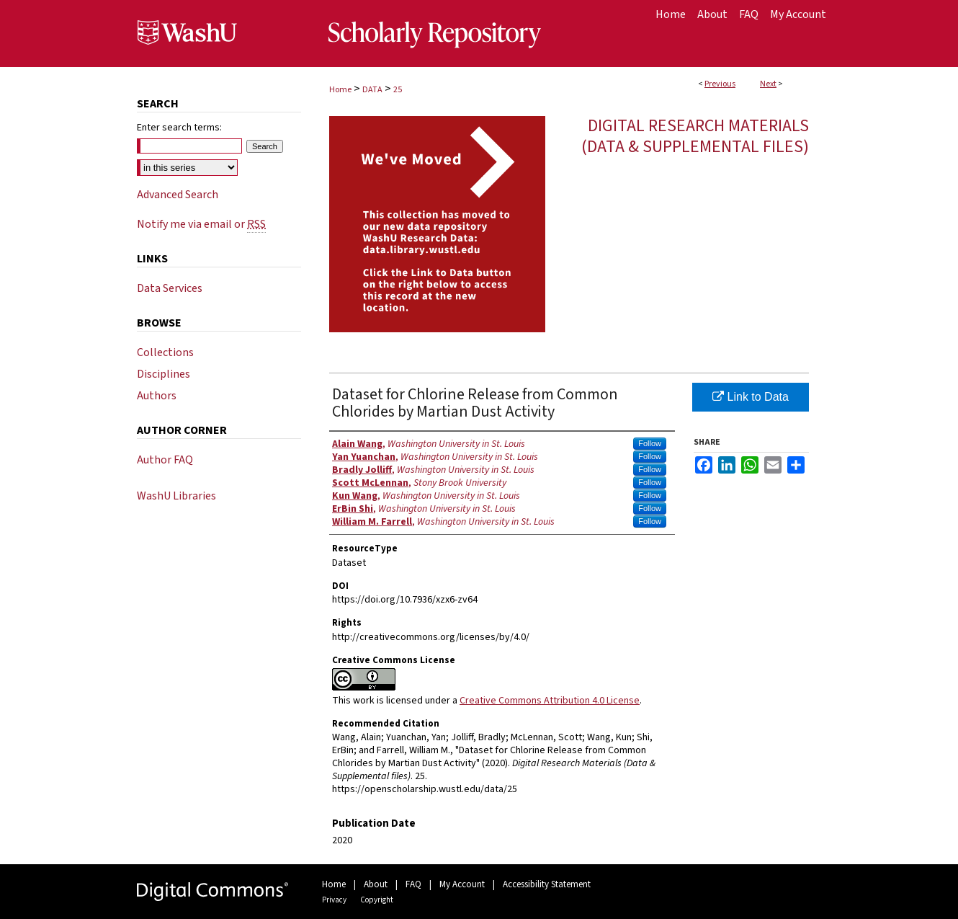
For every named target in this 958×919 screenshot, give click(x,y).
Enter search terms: (179, 127)
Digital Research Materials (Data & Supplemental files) (695, 136)
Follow (649, 443)
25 (397, 90)
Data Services (169, 288)
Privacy (334, 899)
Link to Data (750, 397)
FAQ (413, 884)
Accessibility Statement (547, 884)
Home (340, 90)
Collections (165, 352)
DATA (372, 90)
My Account (462, 884)
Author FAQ (165, 460)
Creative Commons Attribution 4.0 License (550, 700)
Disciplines (163, 374)
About (376, 884)
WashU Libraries (176, 496)
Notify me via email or (201, 224)
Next (768, 84)
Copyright (376, 899)
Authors (156, 396)
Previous (719, 84)
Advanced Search (177, 195)
